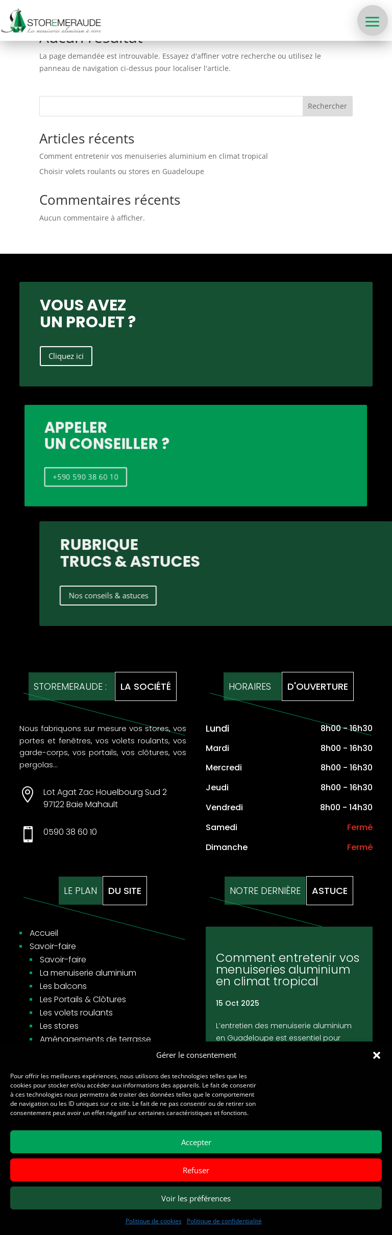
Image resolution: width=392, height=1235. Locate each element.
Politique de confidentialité (224, 1221)
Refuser (196, 1170)
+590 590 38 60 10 (76, 474)
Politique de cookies (154, 1221)
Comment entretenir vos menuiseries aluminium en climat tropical (153, 156)
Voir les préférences (196, 1198)
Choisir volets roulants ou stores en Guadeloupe (121, 171)
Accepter (196, 1142)
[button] (377, 1055)
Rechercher (327, 106)
